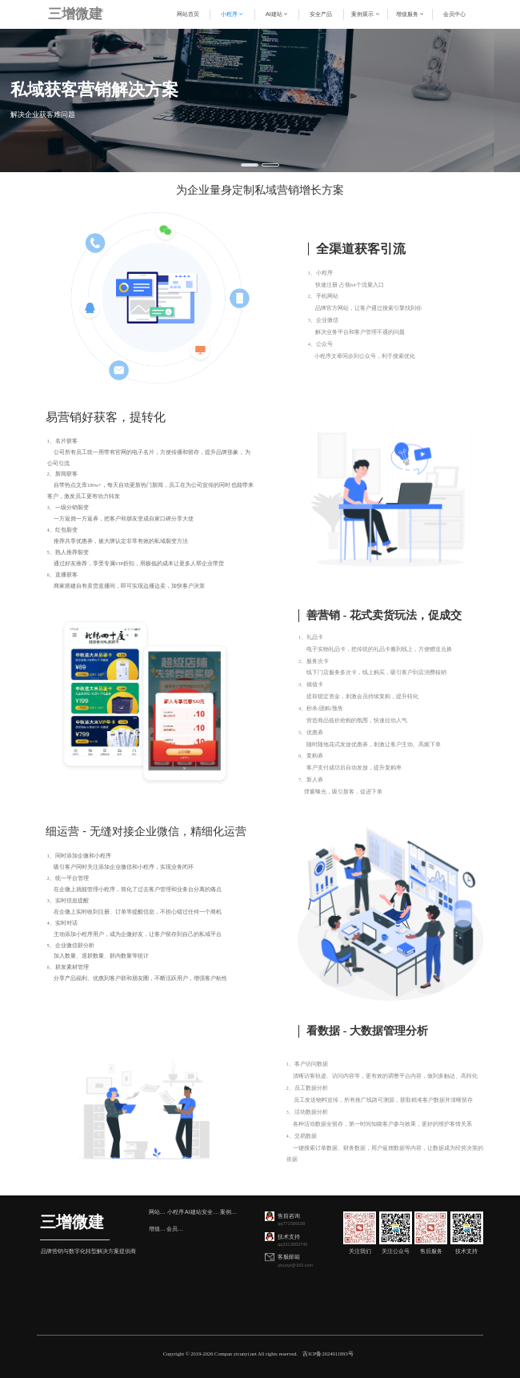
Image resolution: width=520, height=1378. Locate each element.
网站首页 (157, 1211)
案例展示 (229, 1211)
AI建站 (193, 1211)
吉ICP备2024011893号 (327, 1353)
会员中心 (175, 1228)
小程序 (175, 1211)
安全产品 (210, 1211)
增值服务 (157, 1228)
